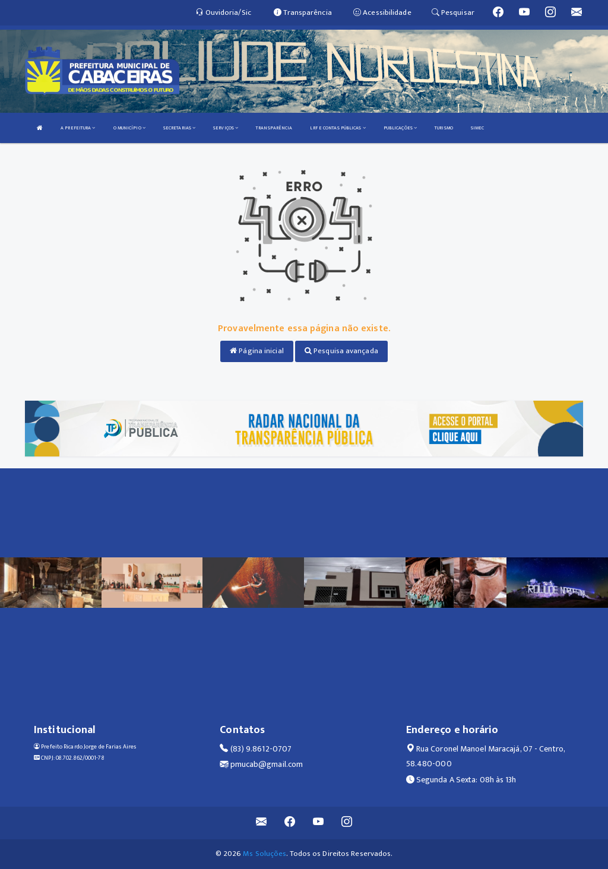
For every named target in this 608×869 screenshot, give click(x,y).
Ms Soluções (264, 853)
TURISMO (444, 128)
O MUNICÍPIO (129, 128)
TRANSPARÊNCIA (274, 128)
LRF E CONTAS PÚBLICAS (337, 128)
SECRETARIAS (179, 128)
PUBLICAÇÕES (400, 128)
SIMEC (477, 128)
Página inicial (257, 350)
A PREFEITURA (78, 128)
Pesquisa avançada (341, 350)
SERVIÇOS (225, 128)
